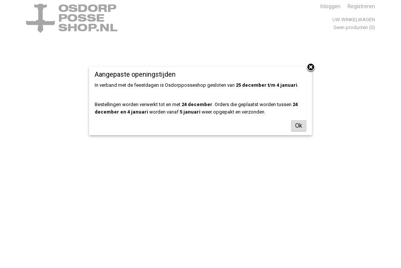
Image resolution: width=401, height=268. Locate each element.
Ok (298, 125)
